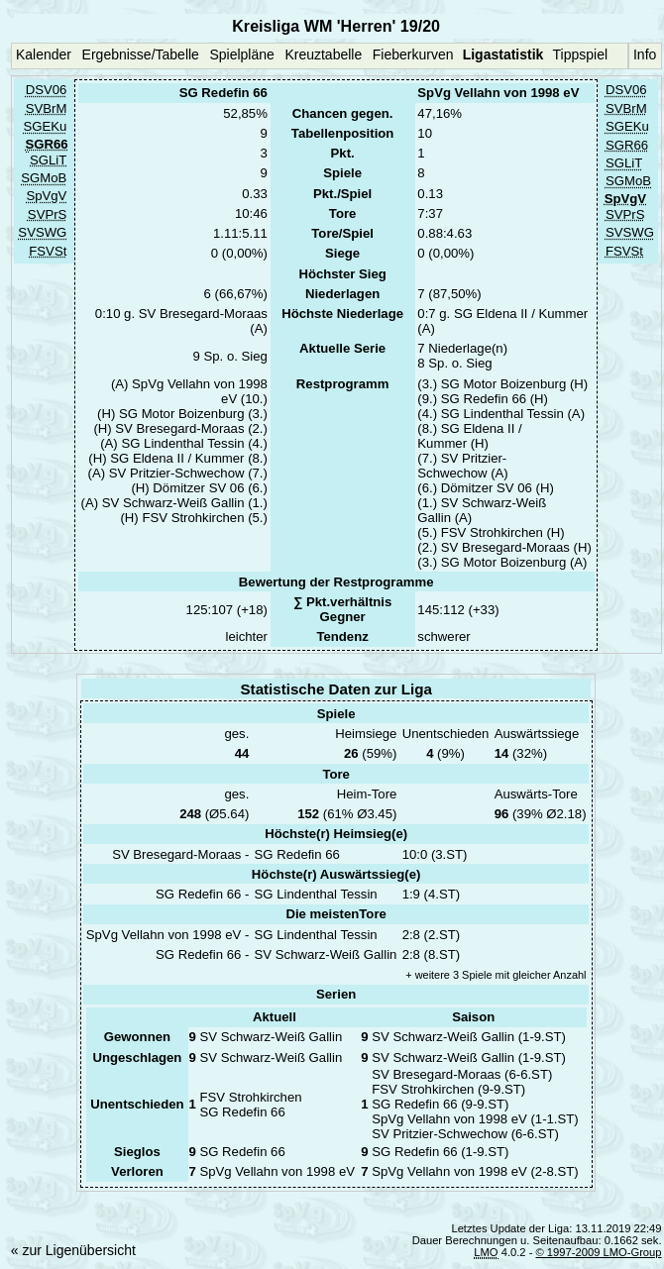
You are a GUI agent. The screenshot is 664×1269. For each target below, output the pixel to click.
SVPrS (47, 214)
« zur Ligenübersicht (73, 1250)
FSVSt (47, 251)
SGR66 (627, 145)
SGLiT (48, 160)
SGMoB (43, 177)
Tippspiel (581, 54)
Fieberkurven (413, 54)
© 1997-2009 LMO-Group (599, 1252)
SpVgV (46, 196)
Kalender (43, 54)
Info (644, 54)
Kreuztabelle (323, 54)
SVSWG (42, 233)
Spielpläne (241, 54)
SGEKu (44, 127)
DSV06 (46, 90)
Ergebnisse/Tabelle (140, 54)
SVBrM (46, 108)
